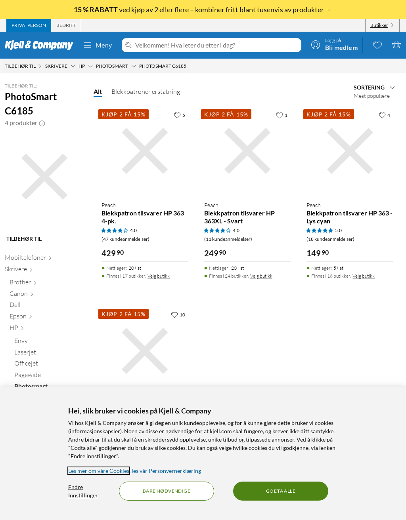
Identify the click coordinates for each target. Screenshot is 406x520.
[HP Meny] (90, 66)
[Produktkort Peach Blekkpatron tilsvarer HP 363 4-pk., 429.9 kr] (145, 151)
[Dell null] (47, 306)
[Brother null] (47, 284)
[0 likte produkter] (377, 44)
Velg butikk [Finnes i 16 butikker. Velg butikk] (363, 276)
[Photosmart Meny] (134, 66)
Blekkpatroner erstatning (145, 91)
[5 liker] (179, 115)
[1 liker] (281, 115)
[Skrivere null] (44, 270)
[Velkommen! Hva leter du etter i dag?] (216, 45)
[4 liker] (384, 115)
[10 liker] (178, 314)
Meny (97, 45)
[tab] (28, 25)
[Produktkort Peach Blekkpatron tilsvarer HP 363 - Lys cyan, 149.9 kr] (349, 151)
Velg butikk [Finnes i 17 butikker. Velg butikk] (158, 276)
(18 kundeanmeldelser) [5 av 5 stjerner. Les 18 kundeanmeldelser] (330, 239)
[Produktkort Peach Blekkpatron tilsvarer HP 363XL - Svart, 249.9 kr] (247, 151)
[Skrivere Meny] (73, 66)
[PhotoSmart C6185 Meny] (189, 66)
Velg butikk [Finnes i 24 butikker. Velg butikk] (261, 276)
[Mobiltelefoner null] (44, 259)
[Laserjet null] (49, 354)
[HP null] (47, 329)
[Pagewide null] (49, 376)
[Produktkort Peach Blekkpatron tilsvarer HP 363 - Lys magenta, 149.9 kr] (145, 350)
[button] (42, 123)
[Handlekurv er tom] (396, 44)
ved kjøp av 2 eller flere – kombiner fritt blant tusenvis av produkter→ (203, 9)
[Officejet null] (49, 365)
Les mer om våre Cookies (98, 470)
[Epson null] (47, 318)
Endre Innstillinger (83, 491)
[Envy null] (49, 342)
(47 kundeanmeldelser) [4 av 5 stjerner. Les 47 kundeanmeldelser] (125, 239)
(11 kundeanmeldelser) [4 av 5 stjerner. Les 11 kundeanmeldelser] (228, 239)
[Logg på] (334, 44)
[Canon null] (47, 295)
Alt (98, 91)
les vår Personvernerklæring (166, 470)
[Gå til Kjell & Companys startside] (41, 45)
